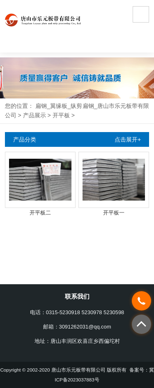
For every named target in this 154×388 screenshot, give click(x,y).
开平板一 (113, 213)
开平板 (61, 115)
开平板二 (40, 213)
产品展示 (34, 115)
